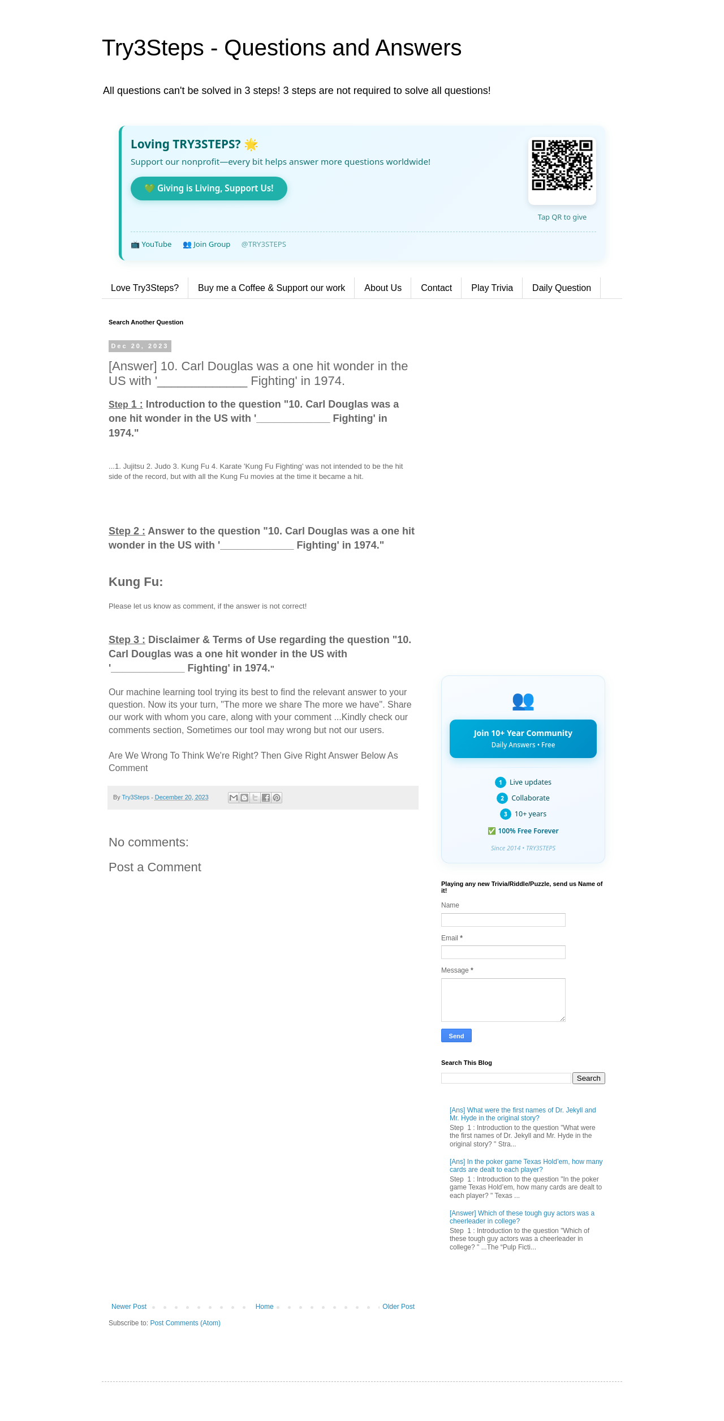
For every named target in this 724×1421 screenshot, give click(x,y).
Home (265, 1307)
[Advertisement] (263, 1209)
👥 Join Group (207, 244)
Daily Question (561, 288)
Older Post (398, 1307)
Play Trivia (492, 288)
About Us (383, 288)
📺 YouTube (151, 244)
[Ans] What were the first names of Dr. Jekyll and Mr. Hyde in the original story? (523, 1114)
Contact (436, 288)
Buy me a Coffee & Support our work (271, 288)
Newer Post (128, 1307)
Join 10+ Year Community (523, 738)
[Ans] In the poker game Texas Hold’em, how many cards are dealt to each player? (526, 1166)
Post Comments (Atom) (185, 1323)
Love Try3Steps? (145, 288)
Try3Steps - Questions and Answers (282, 47)
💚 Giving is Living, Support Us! (209, 188)
